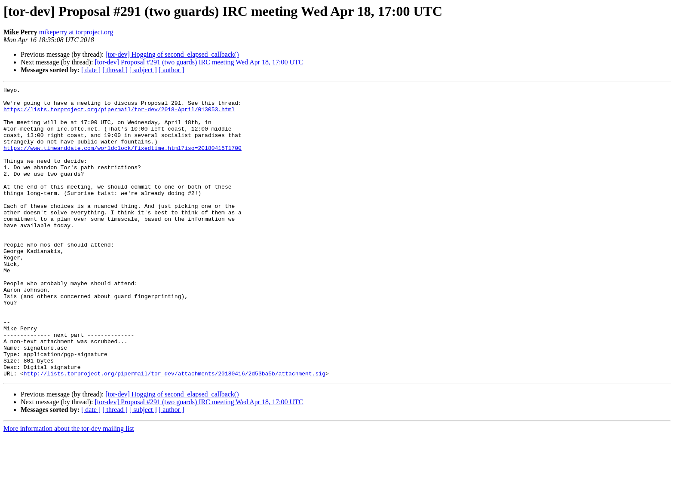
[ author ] (171, 69)
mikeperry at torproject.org (76, 32)
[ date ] (91, 69)
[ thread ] (115, 69)
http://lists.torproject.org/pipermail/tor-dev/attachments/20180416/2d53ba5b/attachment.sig (174, 431)
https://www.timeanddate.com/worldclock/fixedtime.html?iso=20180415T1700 (122, 161)
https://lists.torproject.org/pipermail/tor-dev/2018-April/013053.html (119, 114)
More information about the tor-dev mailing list (68, 486)
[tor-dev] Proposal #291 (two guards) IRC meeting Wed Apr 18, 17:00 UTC (199, 62)
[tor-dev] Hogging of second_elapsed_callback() (172, 54)
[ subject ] (143, 69)
